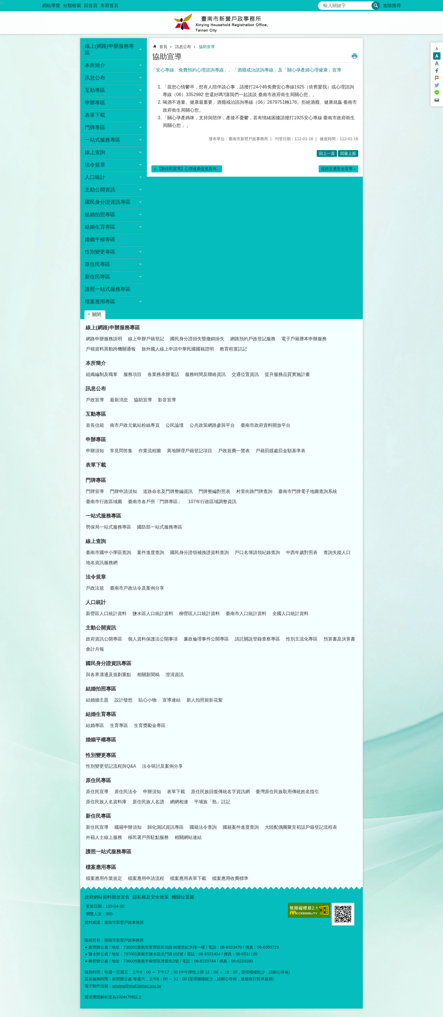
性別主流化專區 (302, 639)
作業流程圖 (149, 450)
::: (2, 2)
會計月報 (95, 649)
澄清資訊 (175, 674)
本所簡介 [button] (95, 65)
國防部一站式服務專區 (159, 527)
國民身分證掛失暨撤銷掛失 (197, 338)
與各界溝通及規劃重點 (108, 674)
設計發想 (123, 700)
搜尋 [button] (376, 5)
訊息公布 (183, 46)
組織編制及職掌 (102, 374)
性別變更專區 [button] (100, 252)
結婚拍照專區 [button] (100, 214)
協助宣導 (207, 46)
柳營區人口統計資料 (199, 613)
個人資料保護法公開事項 (153, 639)
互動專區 (96, 414)
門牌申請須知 (123, 491)
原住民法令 (125, 791)
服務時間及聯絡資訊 (205, 374)
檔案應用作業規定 (104, 878)
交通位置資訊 (245, 374)
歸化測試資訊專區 (165, 827)
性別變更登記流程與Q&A (111, 766)
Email (436, 100)
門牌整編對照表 (214, 491)
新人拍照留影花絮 (204, 700)
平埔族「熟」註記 (212, 801)
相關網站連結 (188, 837)
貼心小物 (147, 700)
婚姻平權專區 (100, 239)
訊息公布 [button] (95, 78)
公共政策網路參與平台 (212, 425)
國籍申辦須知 (128, 827)
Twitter (436, 85)
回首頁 (90, 5)
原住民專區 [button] (97, 264)
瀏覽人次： (96, 914)
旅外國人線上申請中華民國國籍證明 (178, 349)
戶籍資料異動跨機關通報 (111, 349)
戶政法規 (95, 588)
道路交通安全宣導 (337, 168)
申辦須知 (95, 450)
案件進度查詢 (150, 552)
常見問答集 (121, 450)
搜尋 (322, 4)
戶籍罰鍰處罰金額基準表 (280, 450)
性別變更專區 (101, 755)
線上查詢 (96, 541)
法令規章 (96, 577)
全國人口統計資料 (290, 613)
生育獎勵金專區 (150, 725)
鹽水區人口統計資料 (153, 613)
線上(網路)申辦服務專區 (113, 327)
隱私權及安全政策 (151, 897)
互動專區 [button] (95, 90)
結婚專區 (95, 725)
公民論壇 (175, 425)
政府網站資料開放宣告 (107, 897)
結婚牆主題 (97, 700)
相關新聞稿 (148, 674)
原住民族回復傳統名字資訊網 (220, 791)
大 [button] (436, 63)
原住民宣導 (97, 791)
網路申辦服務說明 (104, 338)
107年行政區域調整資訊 (212, 501)
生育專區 (119, 725)
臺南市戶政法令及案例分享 (137, 588)
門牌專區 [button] (95, 127)
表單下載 (95, 115)
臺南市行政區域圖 (104, 501)
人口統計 (96, 602)
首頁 (163, 46)
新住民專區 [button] (97, 277)
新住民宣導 (97, 827)
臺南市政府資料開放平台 (265, 425)
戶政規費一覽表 (234, 450)
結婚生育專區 (101, 714)
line (436, 92)
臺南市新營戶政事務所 (221, 22)
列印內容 (354, 56)
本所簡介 (96, 363)
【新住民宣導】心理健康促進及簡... (188, 168)
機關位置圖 (182, 897)
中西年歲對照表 (302, 552)
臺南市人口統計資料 (246, 613)
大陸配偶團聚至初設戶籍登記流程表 (301, 827)
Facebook (436, 70)
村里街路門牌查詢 (254, 491)
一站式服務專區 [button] (102, 140)
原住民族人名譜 (148, 801)
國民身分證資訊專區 (108, 663)
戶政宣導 (95, 399)
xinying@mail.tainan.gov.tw (136, 986)
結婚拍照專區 (101, 689)
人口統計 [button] (95, 177)
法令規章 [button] (95, 165)
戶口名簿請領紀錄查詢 (257, 552)
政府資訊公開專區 (104, 639)
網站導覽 (51, 5)
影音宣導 (167, 399)
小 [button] (436, 48)
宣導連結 (171, 700)
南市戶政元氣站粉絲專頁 (135, 425)
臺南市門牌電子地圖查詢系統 (307, 491)
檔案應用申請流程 (146, 878)
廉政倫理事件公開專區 (206, 639)
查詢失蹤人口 (337, 552)
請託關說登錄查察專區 (257, 639)
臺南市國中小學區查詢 (108, 552)
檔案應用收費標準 (230, 878)
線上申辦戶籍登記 (146, 338)
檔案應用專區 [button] (100, 301)
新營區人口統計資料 (106, 613)
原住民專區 (98, 780)
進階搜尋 (392, 5)
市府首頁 (109, 5)
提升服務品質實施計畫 (287, 374)
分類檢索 (72, 5)
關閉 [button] (96, 314)
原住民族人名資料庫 (106, 801)
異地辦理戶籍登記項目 (189, 450)
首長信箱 (95, 425)
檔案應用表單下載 (188, 878)
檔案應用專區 (101, 867)
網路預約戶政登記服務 (252, 338)
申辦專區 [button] (95, 102)
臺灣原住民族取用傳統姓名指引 (287, 791)
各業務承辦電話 (163, 374)
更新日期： (96, 906)
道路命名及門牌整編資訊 (168, 491)
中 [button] (436, 56)
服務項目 (132, 374)
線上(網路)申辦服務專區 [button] (109, 49)
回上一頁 (327, 153)
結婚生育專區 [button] (100, 227)
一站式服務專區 (103, 516)
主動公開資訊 (101, 628)
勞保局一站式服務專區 (108, 527)
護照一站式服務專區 (108, 289)
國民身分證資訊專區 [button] (108, 202)
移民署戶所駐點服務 (148, 837)
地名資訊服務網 (102, 562)
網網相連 (179, 801)
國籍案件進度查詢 (241, 827)
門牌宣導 (95, 491)
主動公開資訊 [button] (100, 189)
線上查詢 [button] (95, 152)
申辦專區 (96, 439)
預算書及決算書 (339, 639)
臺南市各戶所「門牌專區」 (155, 501)
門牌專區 (96, 480)
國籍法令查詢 (203, 827)
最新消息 (119, 399)
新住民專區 (98, 816)
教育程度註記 (233, 349)
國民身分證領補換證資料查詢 (199, 552)
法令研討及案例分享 (162, 766)
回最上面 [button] (348, 153)
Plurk (436, 78)
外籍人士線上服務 (104, 837)
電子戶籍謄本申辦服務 (304, 338)
